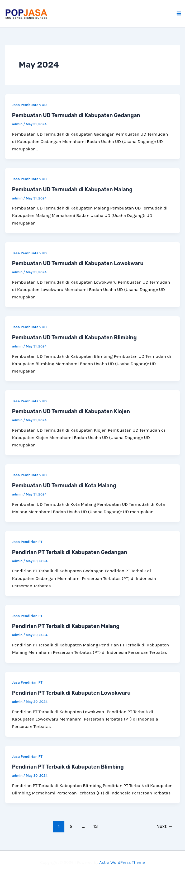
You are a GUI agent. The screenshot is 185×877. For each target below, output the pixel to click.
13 (95, 826)
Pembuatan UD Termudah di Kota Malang (64, 485)
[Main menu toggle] (179, 13)
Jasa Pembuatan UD (29, 105)
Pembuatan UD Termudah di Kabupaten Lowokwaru (78, 263)
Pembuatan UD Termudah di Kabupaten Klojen (71, 411)
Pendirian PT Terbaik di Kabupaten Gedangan (69, 552)
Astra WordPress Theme (122, 862)
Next (164, 826)
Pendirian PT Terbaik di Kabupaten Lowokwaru (71, 693)
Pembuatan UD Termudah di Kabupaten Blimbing (74, 337)
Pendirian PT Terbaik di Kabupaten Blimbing (68, 767)
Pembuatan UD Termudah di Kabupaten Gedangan (76, 115)
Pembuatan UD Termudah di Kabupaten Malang (72, 189)
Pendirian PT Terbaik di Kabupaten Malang (66, 626)
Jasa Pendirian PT (27, 542)
